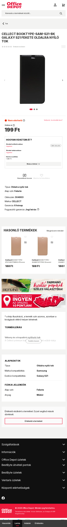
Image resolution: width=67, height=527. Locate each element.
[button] (63, 80)
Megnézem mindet (55, 231)
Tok (6, 24)
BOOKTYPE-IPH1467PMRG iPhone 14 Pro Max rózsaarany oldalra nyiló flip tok (15, 263)
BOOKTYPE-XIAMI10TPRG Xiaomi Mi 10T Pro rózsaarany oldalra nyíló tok (42, 263)
